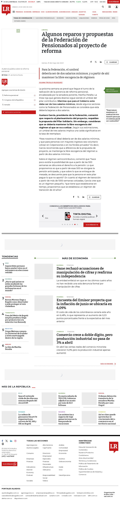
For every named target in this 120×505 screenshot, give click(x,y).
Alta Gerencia (48, 445)
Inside (61, 467)
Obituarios (46, 469)
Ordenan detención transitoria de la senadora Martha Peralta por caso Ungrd (107, 400)
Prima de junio (104, 18)
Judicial (8, 297)
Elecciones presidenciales (45, 18)
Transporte (10, 312)
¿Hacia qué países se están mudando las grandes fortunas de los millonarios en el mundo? (16, 285)
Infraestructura (48, 467)
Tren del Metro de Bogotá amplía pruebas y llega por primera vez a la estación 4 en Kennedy (16, 318)
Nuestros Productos (86, 452)
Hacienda (8, 279)
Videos (45, 480)
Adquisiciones (84, 18)
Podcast (30, 475)
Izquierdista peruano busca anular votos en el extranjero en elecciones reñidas (16, 269)
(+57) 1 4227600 (8, 456)
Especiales (47, 458)
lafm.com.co (92, 495)
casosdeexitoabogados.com (12, 495)
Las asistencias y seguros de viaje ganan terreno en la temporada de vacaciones (67, 419)
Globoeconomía (65, 461)
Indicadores (31, 467)
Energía (94, 18)
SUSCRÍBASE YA (92, 224)
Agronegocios (32, 445)
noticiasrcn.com (80, 495)
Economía (60, 18)
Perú (7, 263)
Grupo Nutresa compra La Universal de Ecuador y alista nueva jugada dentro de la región (16, 334)
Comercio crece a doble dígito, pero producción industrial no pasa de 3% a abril (84, 338)
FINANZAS (19, 12)
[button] (42, 216)
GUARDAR (111, 62)
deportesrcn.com (20, 498)
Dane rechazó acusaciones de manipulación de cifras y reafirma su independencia (84, 272)
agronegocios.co (27, 493)
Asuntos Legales (32, 447)
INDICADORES (107, 12)
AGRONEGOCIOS (64, 12)
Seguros (61, 411)
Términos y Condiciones (87, 460)
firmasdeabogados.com (66, 493)
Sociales (21, 411)
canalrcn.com (54, 495)
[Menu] (14, 11)
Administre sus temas (12, 112)
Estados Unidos (20, 21)
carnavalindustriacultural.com (36, 495)
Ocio (61, 469)
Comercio (102, 411)
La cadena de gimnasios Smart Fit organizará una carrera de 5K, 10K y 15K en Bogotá (27, 419)
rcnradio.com (67, 495)
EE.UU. (20, 393)
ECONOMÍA (28, 12)
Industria (8, 328)
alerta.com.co (7, 498)
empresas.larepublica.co (45, 493)
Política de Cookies (86, 469)
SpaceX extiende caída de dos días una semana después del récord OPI (28, 399)
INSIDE (115, 12)
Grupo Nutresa (71, 18)
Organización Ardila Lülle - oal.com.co (109, 494)
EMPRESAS (36, 12)
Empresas (30, 458)
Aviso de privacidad (86, 458)
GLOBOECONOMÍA (52, 12)
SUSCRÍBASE (114, 2)
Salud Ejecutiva (64, 475)
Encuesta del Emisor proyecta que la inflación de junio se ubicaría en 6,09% (84, 304)
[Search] (102, 7)
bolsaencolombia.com (85, 493)
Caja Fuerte (47, 447)
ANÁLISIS (74, 12)
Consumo (30, 453)
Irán (113, 18)
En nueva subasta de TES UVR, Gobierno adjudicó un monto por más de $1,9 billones (67, 400)
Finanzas (30, 461)
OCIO (43, 12)
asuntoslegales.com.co (10, 493)
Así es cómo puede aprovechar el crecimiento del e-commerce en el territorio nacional (107, 419)
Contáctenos (83, 455)
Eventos (62, 458)
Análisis (8, 344)
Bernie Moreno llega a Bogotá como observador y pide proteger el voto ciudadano (16, 302)
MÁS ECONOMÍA (107, 364)
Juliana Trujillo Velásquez (50, 82)
